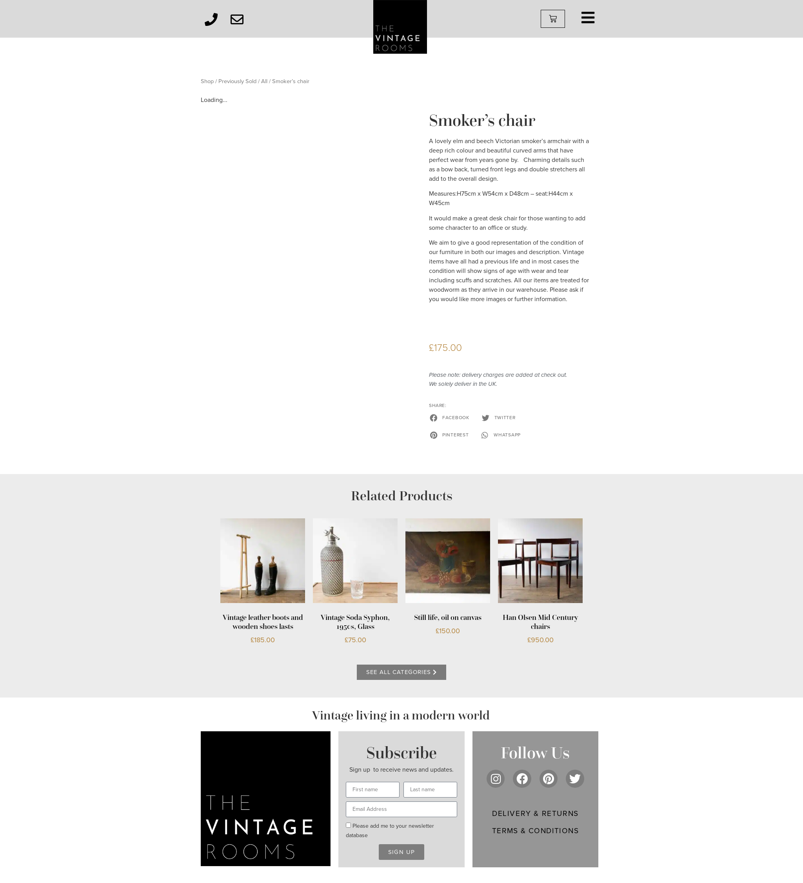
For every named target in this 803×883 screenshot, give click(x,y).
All (264, 81)
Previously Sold (237, 81)
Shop (207, 81)
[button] (450, 417)
